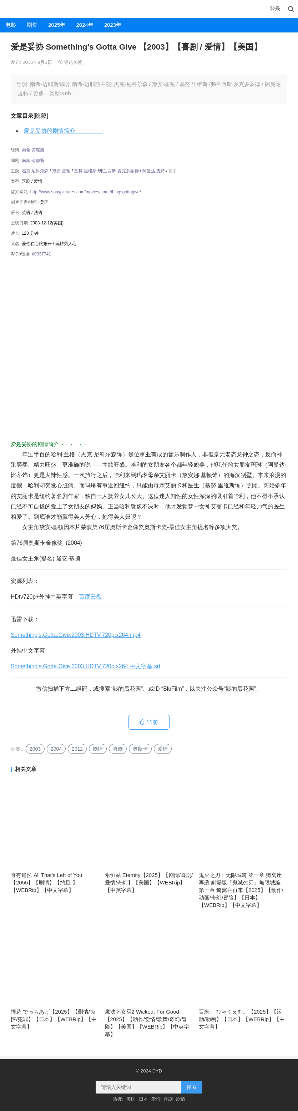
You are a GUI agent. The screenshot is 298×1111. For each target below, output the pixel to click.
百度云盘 (90, 597)
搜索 (192, 1087)
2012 (77, 749)
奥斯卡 (140, 749)
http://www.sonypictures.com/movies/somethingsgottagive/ (85, 191)
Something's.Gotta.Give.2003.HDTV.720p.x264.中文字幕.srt (85, 666)
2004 (56, 749)
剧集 (32, 25)
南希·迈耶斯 (33, 150)
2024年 (84, 25)
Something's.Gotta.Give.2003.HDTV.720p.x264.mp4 (76, 635)
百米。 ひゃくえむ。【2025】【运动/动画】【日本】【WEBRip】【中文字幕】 (242, 1019)
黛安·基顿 (61, 170)
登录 (275, 9)
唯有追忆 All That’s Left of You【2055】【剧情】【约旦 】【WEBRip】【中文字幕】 (46, 882)
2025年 (56, 25)
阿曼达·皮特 (153, 170)
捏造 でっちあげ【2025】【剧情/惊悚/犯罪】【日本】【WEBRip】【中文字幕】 (54, 1019)
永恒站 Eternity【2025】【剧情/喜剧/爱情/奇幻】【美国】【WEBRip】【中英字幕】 (149, 882)
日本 (143, 1099)
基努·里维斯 (85, 170)
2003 (35, 749)
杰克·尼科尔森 (35, 170)
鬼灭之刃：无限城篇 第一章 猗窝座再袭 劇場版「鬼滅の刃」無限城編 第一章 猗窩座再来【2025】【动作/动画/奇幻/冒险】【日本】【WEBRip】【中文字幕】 (241, 890)
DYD (8, 9)
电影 (10, 25)
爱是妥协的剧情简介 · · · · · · (63, 131)
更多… (174, 170)
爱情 (163, 749)
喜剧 (118, 749)
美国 (131, 1099)
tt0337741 (41, 254)
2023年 (112, 25)
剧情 (98, 749)
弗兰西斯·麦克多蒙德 (118, 170)
